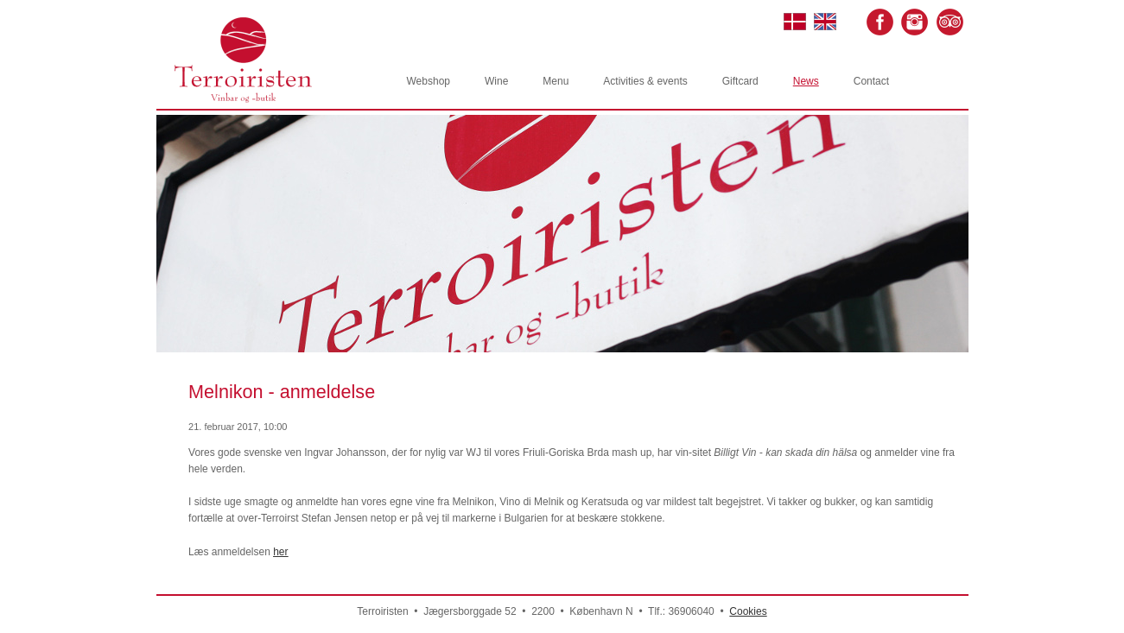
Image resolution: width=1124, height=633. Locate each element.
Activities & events (645, 81)
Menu (555, 81)
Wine (496, 81)
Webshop (428, 81)
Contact (871, 81)
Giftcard (740, 81)
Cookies (747, 611)
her (280, 552)
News (806, 81)
